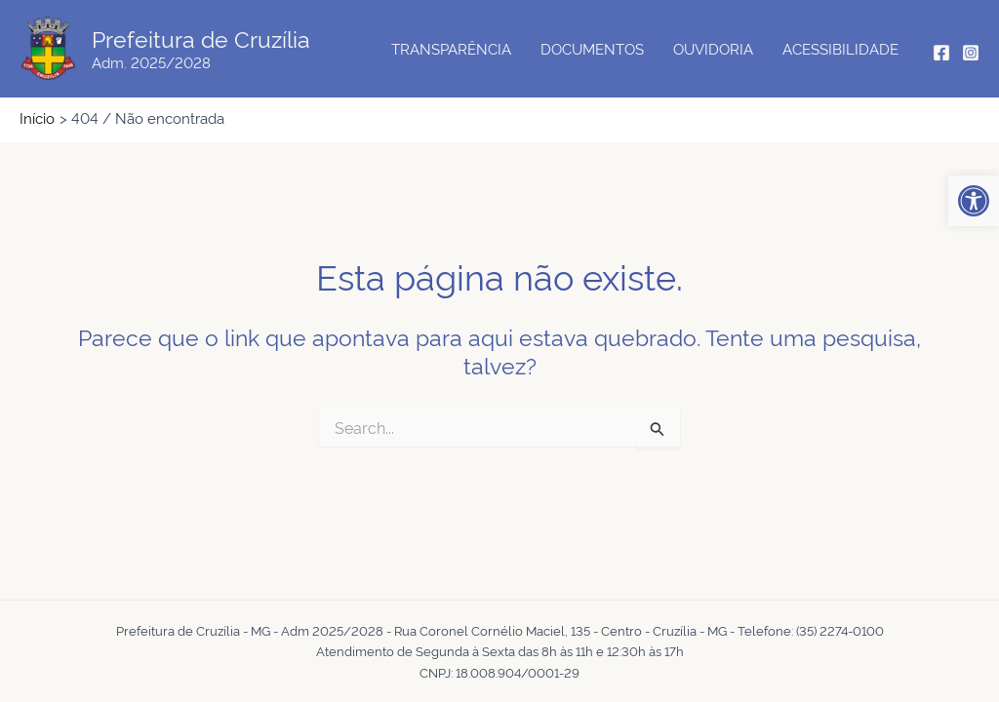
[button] (973, 201)
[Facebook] (941, 52)
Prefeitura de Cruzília (201, 38)
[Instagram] (970, 52)
